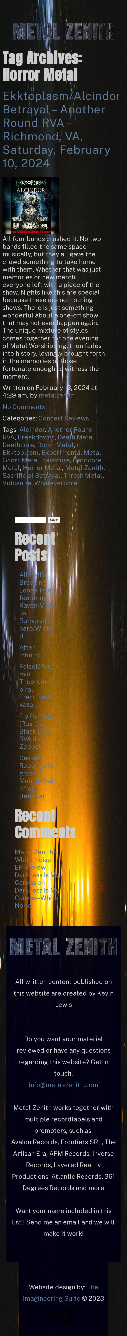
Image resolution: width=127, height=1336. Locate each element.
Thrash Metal (82, 475)
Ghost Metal (20, 460)
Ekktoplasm (20, 452)
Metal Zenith (84, 468)
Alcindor (32, 429)
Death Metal (76, 437)
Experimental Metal (71, 452)
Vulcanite (16, 483)
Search (20, 514)
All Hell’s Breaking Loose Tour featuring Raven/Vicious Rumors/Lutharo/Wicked (37, 605)
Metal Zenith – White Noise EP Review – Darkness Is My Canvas (37, 867)
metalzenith (57, 395)
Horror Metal (42, 468)
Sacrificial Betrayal (31, 475)
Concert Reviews (63, 418)
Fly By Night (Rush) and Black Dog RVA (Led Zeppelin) (37, 731)
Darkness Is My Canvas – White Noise (37, 897)
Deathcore (18, 445)
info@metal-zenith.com (63, 1085)
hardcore (56, 460)
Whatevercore (55, 483)
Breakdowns (36, 437)
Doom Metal (55, 445)
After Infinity (29, 651)
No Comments (23, 407)
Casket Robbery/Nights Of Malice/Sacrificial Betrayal (36, 777)
